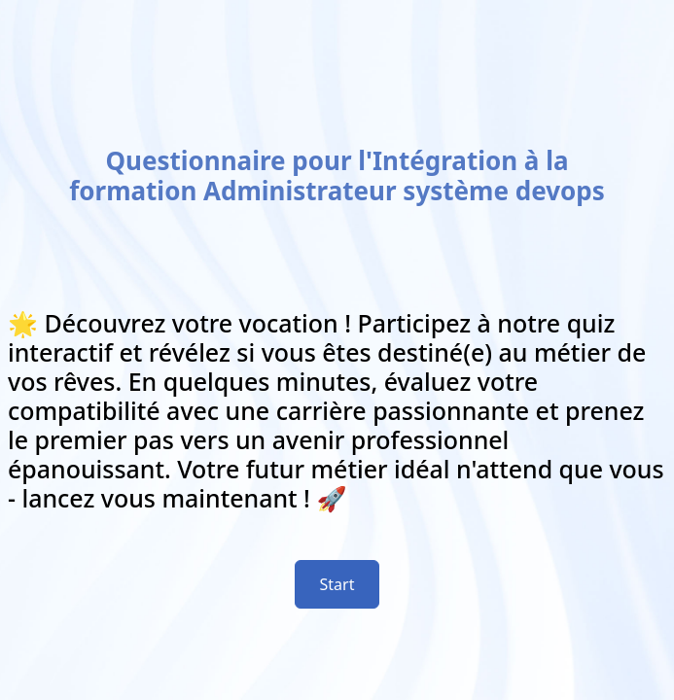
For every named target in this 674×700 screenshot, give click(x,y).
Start (337, 584)
